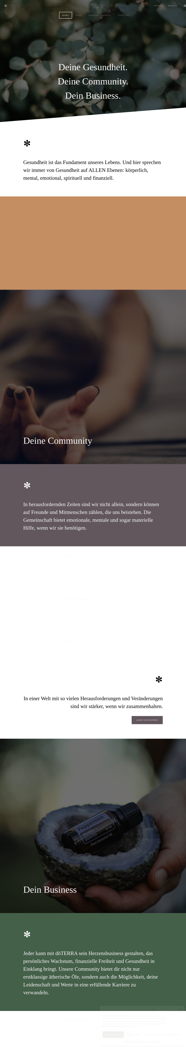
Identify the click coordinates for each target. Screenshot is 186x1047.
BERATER (167, 2)
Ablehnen (134, 1034)
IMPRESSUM (156, 1041)
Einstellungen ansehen (163, 1034)
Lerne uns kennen (147, 614)
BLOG (76, 34)
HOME (62, 34)
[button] (180, 1009)
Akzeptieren (113, 1034)
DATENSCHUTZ (129, 1041)
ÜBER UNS (120, 34)
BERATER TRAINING (97, 34)
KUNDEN (153, 2)
